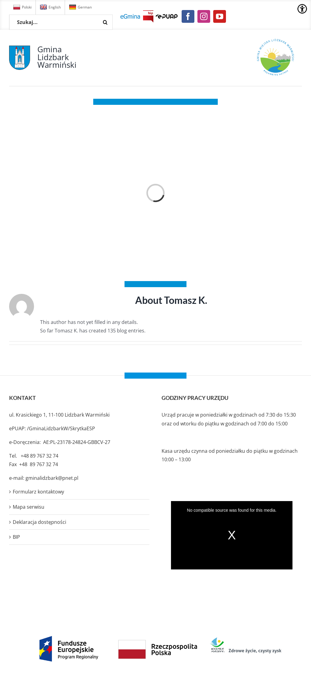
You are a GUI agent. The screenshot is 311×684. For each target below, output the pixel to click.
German (80, 7)
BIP (16, 537)
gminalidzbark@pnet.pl (52, 478)
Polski (22, 7)
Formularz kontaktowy (38, 491)
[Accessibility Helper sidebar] (302, 9)
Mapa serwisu (28, 507)
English (50, 7)
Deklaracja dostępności (39, 522)
